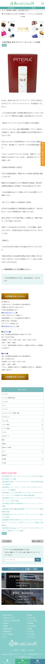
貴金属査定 (30, 623)
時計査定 (30, 628)
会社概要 (15, 650)
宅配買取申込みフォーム (10, 326)
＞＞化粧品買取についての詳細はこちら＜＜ (16, 269)
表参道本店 (11, 8)
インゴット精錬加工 (8, 634)
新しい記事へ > (37, 541)
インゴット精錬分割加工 (9, 397)
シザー (4, 405)
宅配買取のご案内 (7, 628)
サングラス (5, 401)
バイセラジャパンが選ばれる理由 (11, 620)
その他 (4, 463)
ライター (4, 432)
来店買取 (5, 625)
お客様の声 (6, 623)
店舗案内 (23, 650)
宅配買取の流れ (7, 631)
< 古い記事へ (6, 541)
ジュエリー (5, 409)
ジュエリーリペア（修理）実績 (10, 413)
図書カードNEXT (6, 447)
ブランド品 (5, 420)
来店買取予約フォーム (9, 312)
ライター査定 (31, 634)
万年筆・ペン (5, 436)
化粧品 (4, 45)
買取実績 (31, 650)
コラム (4, 636)
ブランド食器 (5, 428)
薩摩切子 (4, 455)
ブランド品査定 (32, 625)
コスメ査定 (30, 631)
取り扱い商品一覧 (7, 614)
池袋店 (34, 8)
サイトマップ (31, 636)
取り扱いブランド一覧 (8, 617)
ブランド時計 (5, 424)
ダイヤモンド (5, 417)
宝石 (3, 451)
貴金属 (4, 459)
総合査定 (30, 614)
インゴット (5, 394)
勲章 (3, 439)
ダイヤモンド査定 (32, 620)
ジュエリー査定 (31, 617)
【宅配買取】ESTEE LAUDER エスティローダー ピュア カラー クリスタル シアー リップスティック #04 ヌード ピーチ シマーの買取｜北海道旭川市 (22, 522)
